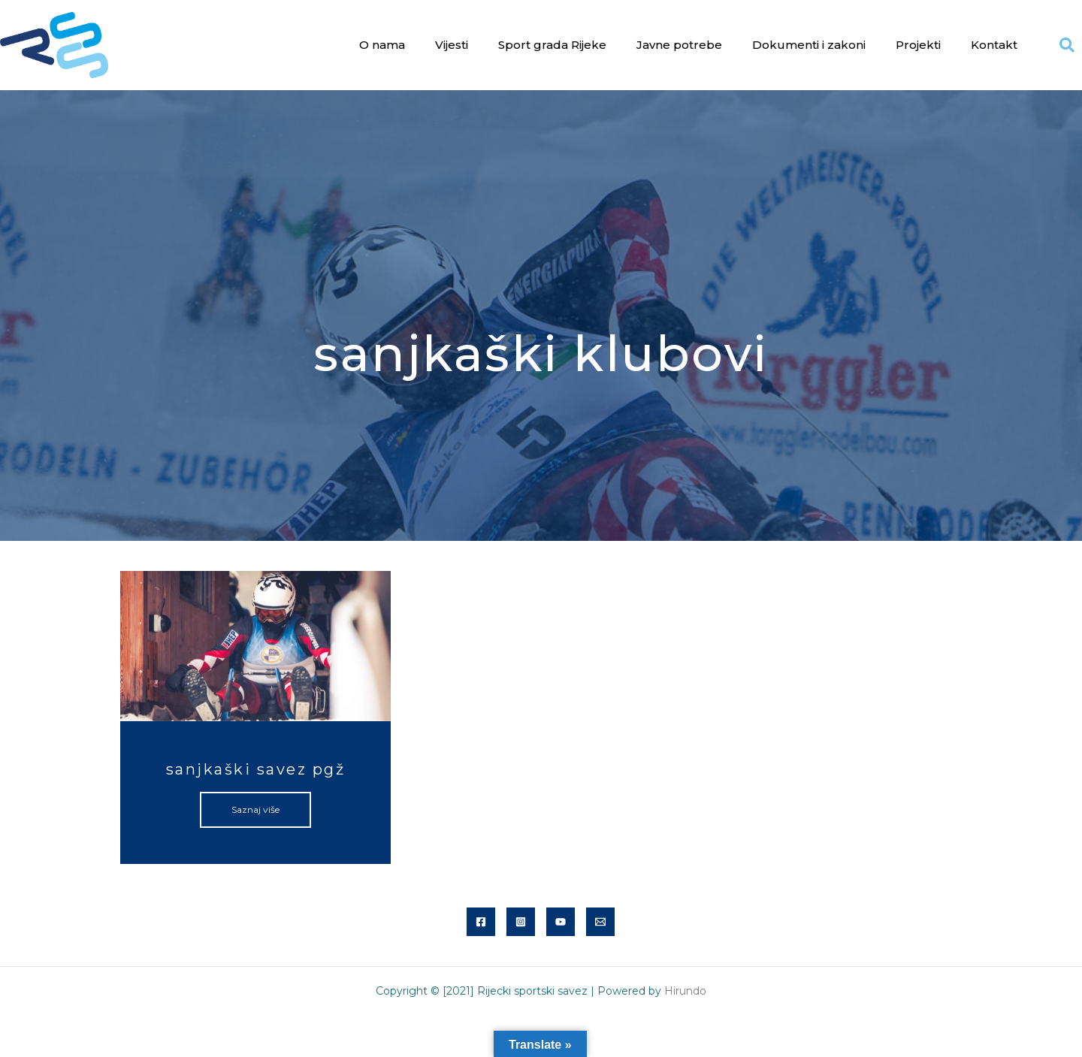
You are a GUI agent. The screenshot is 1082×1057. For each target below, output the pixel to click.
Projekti (918, 45)
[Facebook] (481, 922)
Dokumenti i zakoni (809, 45)
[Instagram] (520, 922)
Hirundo (685, 991)
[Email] (600, 922)
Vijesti (451, 45)
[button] (1067, 45)
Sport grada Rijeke (552, 45)
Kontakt (994, 45)
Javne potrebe (679, 45)
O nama (382, 45)
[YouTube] (560, 922)
